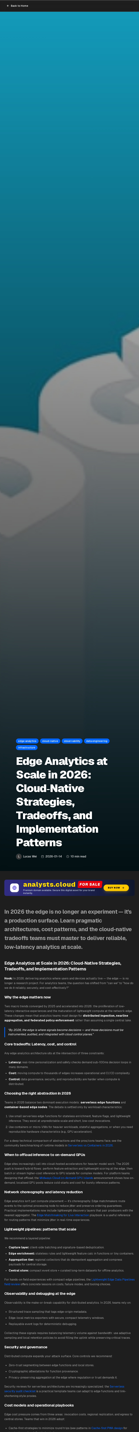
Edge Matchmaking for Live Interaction (63, 1215)
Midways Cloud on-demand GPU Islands (66, 1178)
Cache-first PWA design (107, 1428)
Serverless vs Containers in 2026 (90, 1145)
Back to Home (17, 5)
